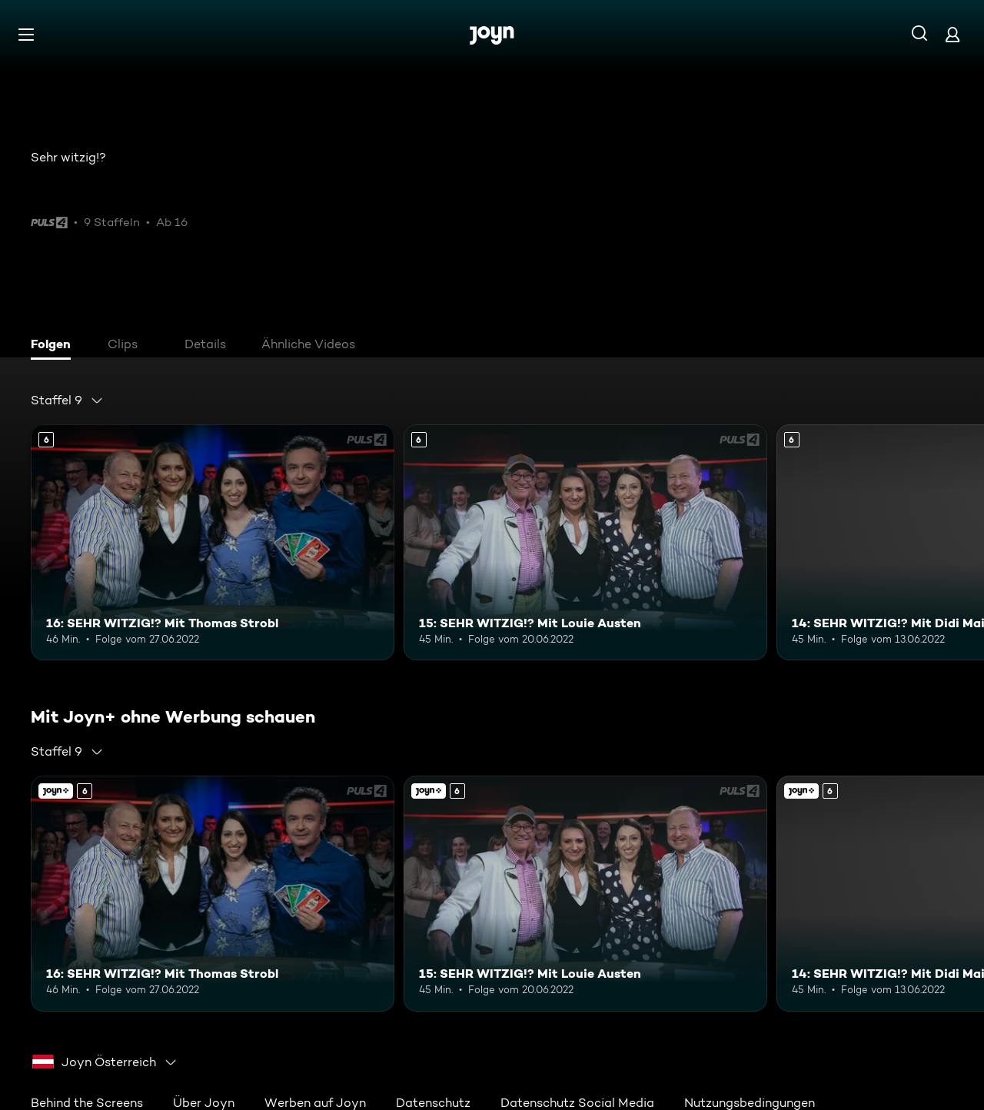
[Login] (952, 34)
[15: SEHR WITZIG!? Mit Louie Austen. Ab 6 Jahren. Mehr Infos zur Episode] (585, 542)
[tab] (54, 346)
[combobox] (67, 400)
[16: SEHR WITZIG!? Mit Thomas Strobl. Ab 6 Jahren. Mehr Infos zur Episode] (212, 542)
